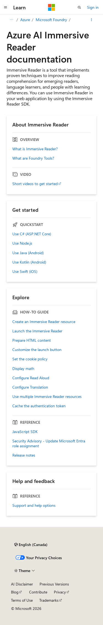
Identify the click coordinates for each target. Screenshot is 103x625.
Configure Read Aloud (30, 377)
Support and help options (33, 505)
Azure (25, 19)
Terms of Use (22, 600)
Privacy (60, 592)
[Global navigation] (5, 7)
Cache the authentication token (39, 405)
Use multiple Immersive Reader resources (47, 396)
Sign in (93, 7)
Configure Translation (30, 387)
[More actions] (91, 19)
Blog (14, 592)
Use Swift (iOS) (24, 271)
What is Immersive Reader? (35, 148)
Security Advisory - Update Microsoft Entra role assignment (48, 443)
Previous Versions (54, 584)
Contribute (38, 592)
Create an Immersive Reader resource (43, 321)
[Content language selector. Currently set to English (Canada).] (31, 544)
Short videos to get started (35, 183)
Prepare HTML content (31, 340)
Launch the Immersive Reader (37, 331)
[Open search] (79, 7)
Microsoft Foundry (51, 19)
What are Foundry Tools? (33, 158)
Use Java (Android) (28, 252)
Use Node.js (22, 243)
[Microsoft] (51, 7)
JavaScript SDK (25, 431)
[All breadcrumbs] (11, 19)
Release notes (23, 455)
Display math (23, 368)
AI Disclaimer (22, 584)
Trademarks (49, 600)
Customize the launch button (37, 349)
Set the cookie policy (30, 359)
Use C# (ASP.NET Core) (31, 233)
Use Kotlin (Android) (29, 262)
